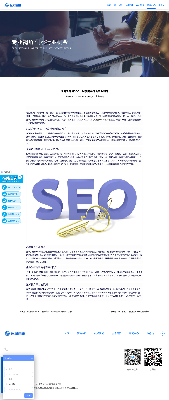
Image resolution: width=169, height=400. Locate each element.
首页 (108, 5)
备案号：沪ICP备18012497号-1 (62, 396)
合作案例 (139, 5)
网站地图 (83, 396)
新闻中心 (150, 5)
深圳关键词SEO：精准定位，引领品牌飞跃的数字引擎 (52, 316)
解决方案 (117, 5)
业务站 (160, 5)
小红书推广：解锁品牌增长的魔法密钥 (130, 316)
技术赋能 (128, 5)
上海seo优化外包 (117, 121)
